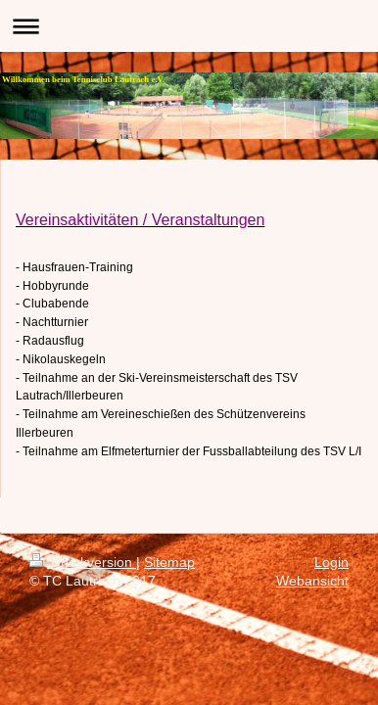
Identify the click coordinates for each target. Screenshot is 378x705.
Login (331, 562)
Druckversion (82, 562)
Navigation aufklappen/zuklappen (189, 26)
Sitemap (169, 562)
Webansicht (312, 580)
